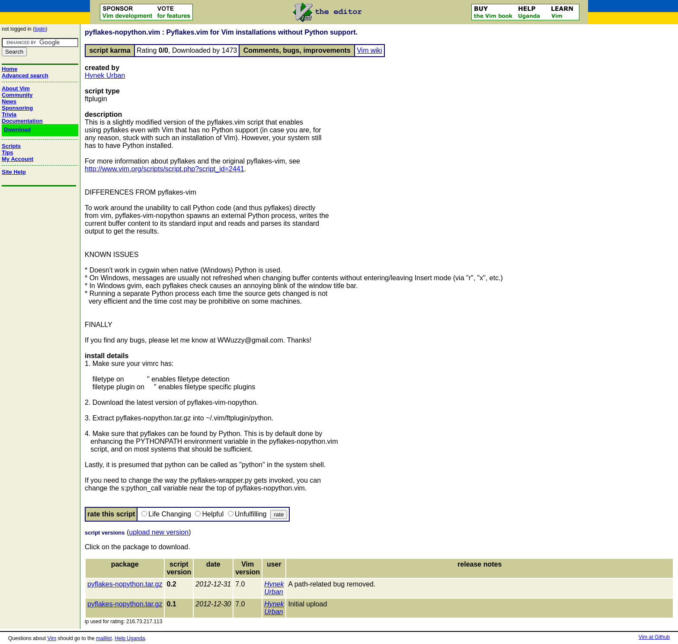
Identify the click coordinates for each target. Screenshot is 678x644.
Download (17, 129)
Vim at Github (654, 637)
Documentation (22, 121)
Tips (7, 152)
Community (17, 95)
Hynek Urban (105, 75)
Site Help (14, 172)
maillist (104, 638)
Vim (51, 638)
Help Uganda (130, 638)
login (40, 29)
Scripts (11, 146)
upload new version (159, 532)
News (9, 101)
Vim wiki (369, 50)
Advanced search (25, 75)
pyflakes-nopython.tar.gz (124, 584)
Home (9, 69)
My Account (17, 159)
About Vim (16, 88)
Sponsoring (17, 108)
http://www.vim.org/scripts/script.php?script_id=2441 (164, 169)
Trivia (9, 114)
